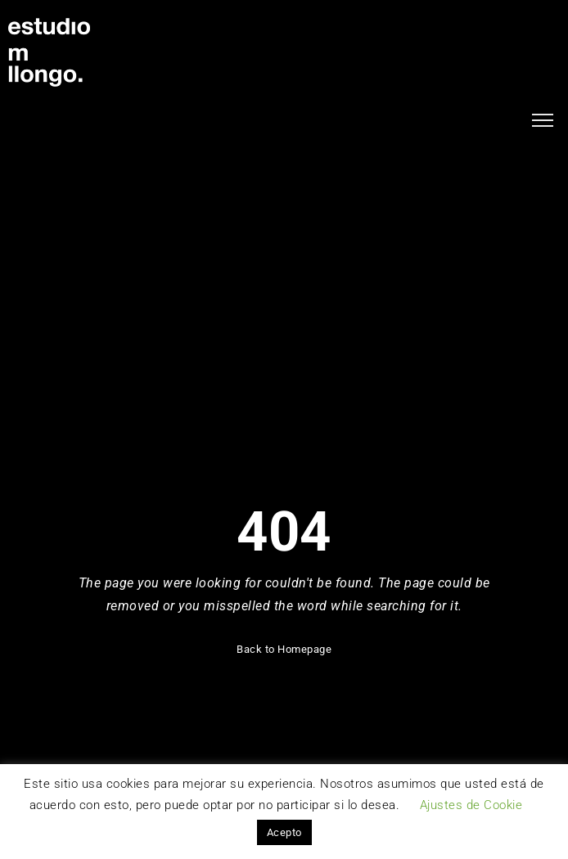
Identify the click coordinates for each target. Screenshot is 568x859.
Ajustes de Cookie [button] (471, 805)
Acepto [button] (284, 832)
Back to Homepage (284, 649)
